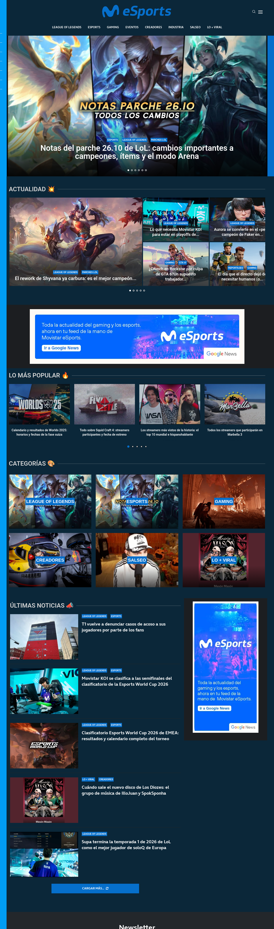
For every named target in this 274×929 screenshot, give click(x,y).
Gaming (113, 27)
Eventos (132, 27)
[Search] (254, 12)
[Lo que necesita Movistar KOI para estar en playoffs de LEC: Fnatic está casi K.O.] (176, 219)
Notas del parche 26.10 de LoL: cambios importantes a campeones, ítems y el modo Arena (137, 152)
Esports (94, 27)
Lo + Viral (214, 27)
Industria (176, 27)
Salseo (195, 27)
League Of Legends (66, 27)
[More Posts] (95, 888)
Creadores (153, 27)
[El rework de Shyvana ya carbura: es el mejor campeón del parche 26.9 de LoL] (75, 242)
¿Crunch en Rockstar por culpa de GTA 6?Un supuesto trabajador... (176, 273)
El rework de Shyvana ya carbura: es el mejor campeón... (75, 278)
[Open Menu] (260, 12)
